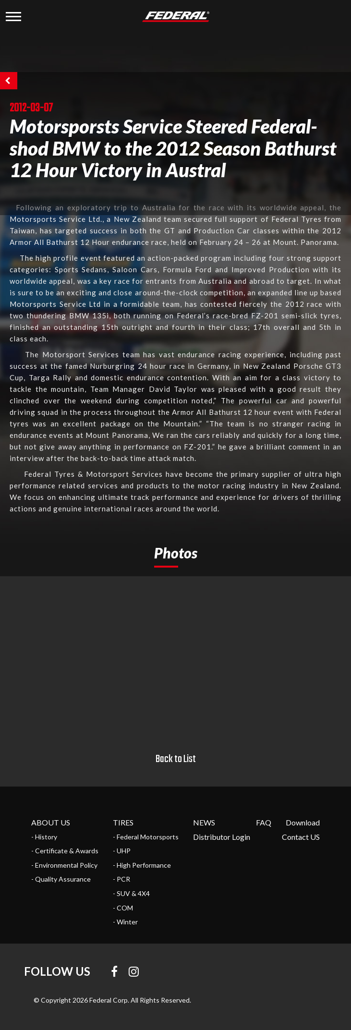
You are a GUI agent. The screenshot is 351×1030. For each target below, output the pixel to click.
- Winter (125, 922)
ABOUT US (50, 822)
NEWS (204, 822)
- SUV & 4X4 (131, 893)
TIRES (123, 822)
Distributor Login (221, 836)
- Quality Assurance (61, 879)
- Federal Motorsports (146, 837)
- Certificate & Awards (64, 851)
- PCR (121, 879)
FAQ (263, 822)
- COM (123, 908)
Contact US (301, 836)
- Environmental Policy (64, 865)
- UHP (122, 851)
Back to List (176, 759)
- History (44, 837)
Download (303, 822)
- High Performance (142, 865)
